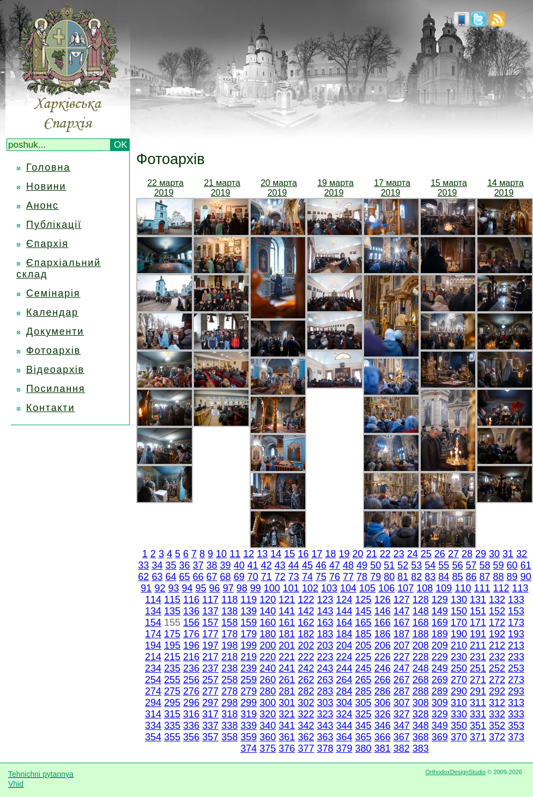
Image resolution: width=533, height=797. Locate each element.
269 (440, 679)
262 (306, 679)
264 (344, 679)
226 (382, 656)
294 (153, 702)
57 (470, 565)
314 (153, 714)
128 (421, 599)
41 (252, 565)
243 (325, 668)
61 (525, 565)
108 (424, 588)
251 (478, 668)
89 (512, 576)
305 (363, 702)
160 (267, 622)
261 (286, 679)
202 (306, 645)
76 (334, 576)
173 (516, 622)
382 (401, 748)
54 (430, 565)
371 (478, 737)
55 (443, 565)
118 (229, 599)
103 (329, 588)
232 (497, 656)
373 (516, 737)
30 (494, 553)
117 (210, 599)
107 (405, 588)
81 (402, 576)
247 (401, 668)
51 (389, 565)
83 (430, 576)
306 (382, 702)
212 (497, 645)
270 (459, 679)
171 (478, 622)
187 (401, 634)
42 (266, 565)
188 (421, 634)
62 (143, 576)
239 (248, 668)
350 (459, 725)
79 (375, 576)
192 (497, 634)
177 (210, 634)
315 (172, 714)
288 (421, 691)
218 (229, 656)
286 (382, 691)
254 (153, 679)
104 (348, 588)
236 (191, 668)
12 (248, 553)
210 (459, 645)
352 (497, 725)
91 (146, 588)
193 (516, 634)
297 (210, 702)
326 (382, 714)
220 (267, 656)
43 (280, 565)
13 (262, 553)
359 (248, 737)
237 (210, 668)
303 (325, 702)
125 (363, 599)
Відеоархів (55, 369)
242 (306, 668)
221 (286, 656)
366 (382, 737)
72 (280, 576)
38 (212, 565)
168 (421, 622)
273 (516, 679)
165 (363, 622)
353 (516, 725)
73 (293, 576)
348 (421, 725)
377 (306, 748)
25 (426, 553)
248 (421, 668)
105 (367, 588)
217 (210, 656)
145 (363, 611)
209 (440, 645)
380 (363, 748)
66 (198, 576)
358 (229, 737)
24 (412, 553)
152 (497, 611)
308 (421, 702)
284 (344, 691)
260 (267, 679)
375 (267, 748)
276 (191, 691)
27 (453, 553)
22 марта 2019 (165, 187)
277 (210, 691)
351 (478, 725)
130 (459, 599)
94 (187, 588)
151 (478, 611)
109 (443, 588)
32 (521, 553)
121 (286, 599)
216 (191, 656)
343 (325, 725)
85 (457, 576)
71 (266, 576)
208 (421, 645)
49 (361, 565)
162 (306, 622)
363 (325, 737)
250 (459, 668)
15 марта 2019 (449, 187)
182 (306, 634)
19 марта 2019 (335, 187)
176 (191, 634)
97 (228, 588)
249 (440, 668)
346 (382, 725)
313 (516, 702)
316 (191, 714)
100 (272, 588)
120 (267, 599)
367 (401, 737)
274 (153, 691)
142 (306, 611)
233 (516, 656)
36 (184, 565)
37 (198, 565)
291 (478, 691)
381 (382, 748)
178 (229, 634)
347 (401, 725)
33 (143, 565)
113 (520, 588)
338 (229, 725)
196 (191, 645)
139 (248, 611)
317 (210, 714)
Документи (55, 331)
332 (497, 714)
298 (229, 702)
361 (286, 737)
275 (172, 691)
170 (459, 622)
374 (248, 748)
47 (334, 565)
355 (172, 737)
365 (363, 737)
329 (440, 714)
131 (478, 599)
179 (248, 634)
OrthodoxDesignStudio (455, 772)
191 (478, 634)
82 (416, 576)
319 (248, 714)
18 (330, 553)
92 (159, 588)
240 (267, 668)
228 (421, 656)
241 (286, 668)
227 (401, 656)
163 (325, 622)
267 (401, 679)
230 (459, 656)
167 (401, 622)
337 (210, 725)
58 (485, 565)
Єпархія (47, 243)
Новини (46, 186)
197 (210, 645)
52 (402, 565)
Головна (48, 167)
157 (210, 622)
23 (398, 553)
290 (459, 691)
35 (170, 565)
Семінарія (53, 293)
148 (421, 611)
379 (344, 748)
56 (457, 565)
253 (516, 668)
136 (191, 611)
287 (401, 691)
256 (191, 679)
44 (293, 565)
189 (440, 634)
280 (267, 691)
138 (229, 611)
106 (386, 588)
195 (172, 645)
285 (363, 691)
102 (310, 588)
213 (516, 645)
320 (267, 714)
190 (459, 634)
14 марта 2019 (505, 187)
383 (421, 748)
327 (401, 714)
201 (286, 645)
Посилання (55, 388)
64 (170, 576)
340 (267, 725)
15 (289, 553)
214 (153, 656)
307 (401, 702)
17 (316, 553)
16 (303, 553)
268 (421, 679)
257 (210, 679)
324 (344, 714)
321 (286, 714)
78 (361, 576)
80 (389, 576)
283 (325, 691)
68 (225, 576)
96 (214, 588)
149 (440, 611)
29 (480, 553)
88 (498, 576)
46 (321, 565)
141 (286, 611)
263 (325, 679)
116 (191, 599)
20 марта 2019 (279, 187)
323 (325, 714)
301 (286, 702)
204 (344, 645)
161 (286, 622)
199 (248, 645)
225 (363, 656)
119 (248, 599)
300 (267, 702)
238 (229, 668)
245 (363, 668)
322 (306, 714)
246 (382, 668)
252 (497, 668)
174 (153, 634)
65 (184, 576)
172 (497, 622)
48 (348, 565)
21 (371, 553)
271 (478, 679)
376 (286, 748)
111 (482, 588)
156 (191, 622)
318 (229, 714)
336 (191, 725)
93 (173, 588)
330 (459, 714)
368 (421, 737)
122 (306, 599)
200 (267, 645)
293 (516, 691)
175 (172, 634)
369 (440, 737)
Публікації (54, 224)
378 (325, 748)
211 (478, 645)
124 (344, 599)
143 (325, 611)
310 (459, 702)
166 (382, 622)
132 (497, 599)
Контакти (50, 407)
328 (421, 714)
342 (306, 725)
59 (498, 565)
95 (201, 588)
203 (325, 645)
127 (401, 599)
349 (440, 725)
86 (470, 576)
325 (363, 714)
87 (485, 576)
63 (157, 576)
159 (248, 622)
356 (191, 737)
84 (443, 576)
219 (248, 656)
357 (210, 737)
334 (153, 725)
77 (348, 576)
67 (212, 576)
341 (286, 725)
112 (501, 588)
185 (363, 634)
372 (497, 737)
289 (440, 691)
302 (306, 702)
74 (307, 576)
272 (497, 679)
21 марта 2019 (222, 187)
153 (516, 611)
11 (234, 553)
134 (153, 611)
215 (172, 656)
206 (382, 645)
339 (248, 725)
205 (363, 645)
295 (172, 702)
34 (157, 565)
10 (221, 553)
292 (497, 691)
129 (440, 599)
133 (516, 599)
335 (172, 725)
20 (358, 553)
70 (252, 576)
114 (153, 599)
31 (507, 553)
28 (467, 553)
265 (363, 679)
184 (344, 634)
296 (191, 702)
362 (306, 737)
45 (307, 565)
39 (225, 565)
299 (248, 702)
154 (153, 622)
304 (344, 702)
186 (382, 634)
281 (286, 691)
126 (382, 599)
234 (153, 668)
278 (229, 691)
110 (463, 588)
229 (440, 656)
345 (363, 725)
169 (440, 622)
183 (325, 634)
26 (439, 553)
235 (172, 668)
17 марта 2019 (392, 187)
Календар (52, 312)
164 (344, 622)
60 (512, 565)
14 (275, 553)
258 (229, 679)
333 (516, 714)
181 (286, 634)
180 (267, 634)
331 (478, 714)
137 (210, 611)
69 (239, 576)
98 (242, 588)
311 (478, 702)
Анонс (42, 205)
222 (306, 656)
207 (401, 645)
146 (382, 611)
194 (153, 645)
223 (325, 656)
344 (344, 725)
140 (267, 611)
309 (440, 702)
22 (385, 553)
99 (255, 588)
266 (382, 679)
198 (229, 645)
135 (172, 611)
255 (172, 679)
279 (248, 691)
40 (239, 565)
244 (344, 668)
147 (401, 611)
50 (375, 565)
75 (321, 576)
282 (306, 691)
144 (344, 611)
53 (416, 565)
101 (291, 588)
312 (497, 702)
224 (344, 656)
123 (325, 599)
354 (153, 737)
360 (267, 737)
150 (459, 611)
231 (478, 656)
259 (248, 679)
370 (459, 737)
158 (229, 622)
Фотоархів (53, 350)
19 (344, 553)
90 (525, 576)
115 (172, 599)
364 (344, 737)
